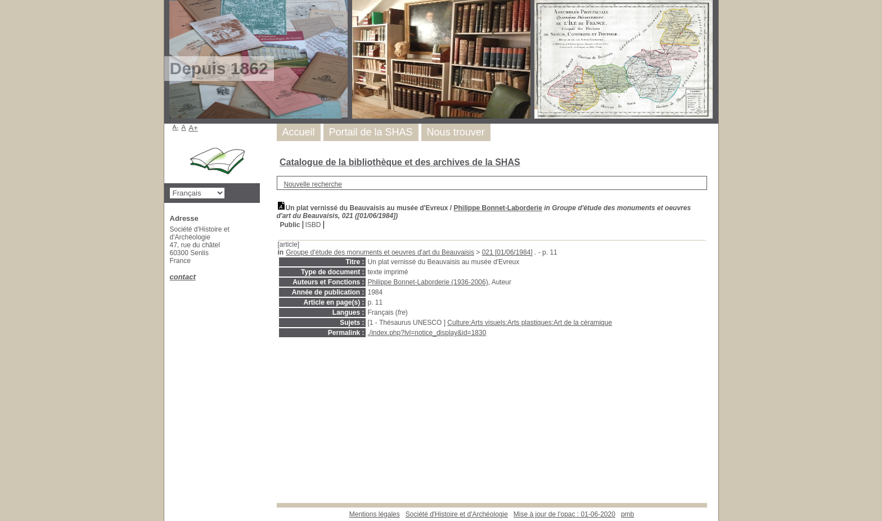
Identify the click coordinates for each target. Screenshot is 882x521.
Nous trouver (456, 132)
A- (176, 127)
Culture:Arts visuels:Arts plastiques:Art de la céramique (529, 323)
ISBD (313, 225)
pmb (627, 514)
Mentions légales (374, 514)
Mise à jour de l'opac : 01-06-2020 (564, 514)
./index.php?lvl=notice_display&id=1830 (427, 333)
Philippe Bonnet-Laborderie (498, 208)
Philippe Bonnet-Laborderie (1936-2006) (428, 282)
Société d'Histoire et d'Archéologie (457, 514)
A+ (193, 128)
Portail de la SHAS (371, 132)
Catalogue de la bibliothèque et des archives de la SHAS (400, 162)
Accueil (298, 132)
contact (183, 277)
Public (290, 225)
